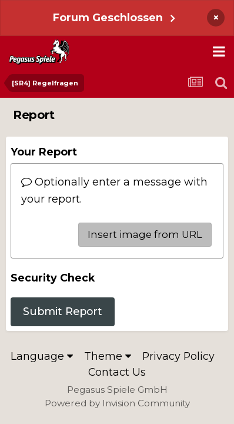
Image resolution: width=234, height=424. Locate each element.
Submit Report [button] (62, 311)
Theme (107, 356)
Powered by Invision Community (117, 403)
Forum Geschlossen (108, 17)
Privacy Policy (178, 356)
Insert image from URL (145, 234)
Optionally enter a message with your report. (114, 189)
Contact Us (117, 372)
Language (42, 356)
